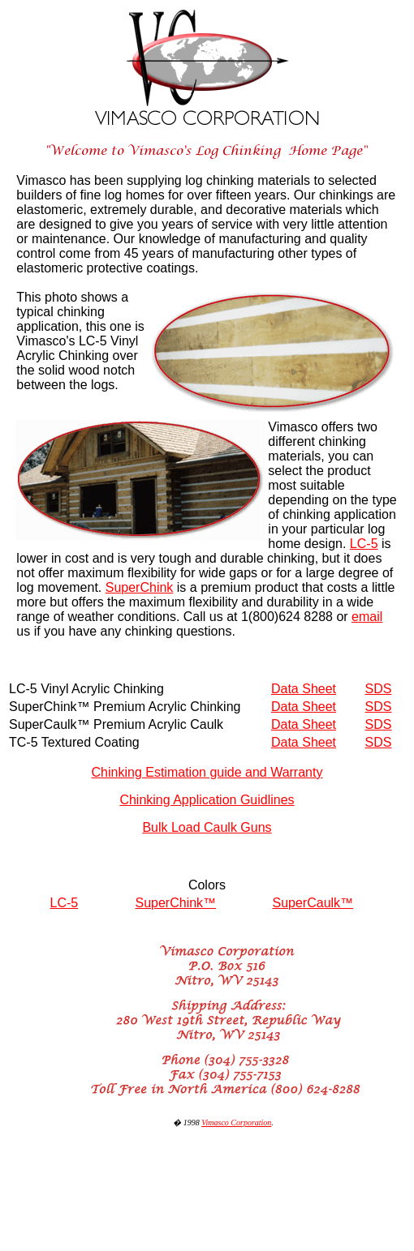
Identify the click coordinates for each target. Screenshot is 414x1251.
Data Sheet (303, 689)
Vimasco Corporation (236, 1122)
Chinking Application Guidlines (206, 800)
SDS (378, 689)
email (366, 616)
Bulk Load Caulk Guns (206, 827)
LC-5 (364, 544)
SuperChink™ (176, 903)
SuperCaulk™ (313, 903)
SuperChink (140, 587)
